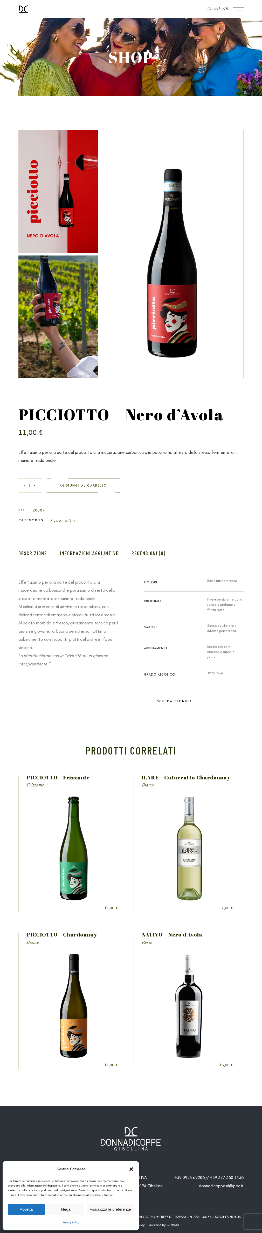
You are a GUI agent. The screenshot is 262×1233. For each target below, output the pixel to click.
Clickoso (173, 1224)
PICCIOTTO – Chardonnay (61, 934)
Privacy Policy (71, 1222)
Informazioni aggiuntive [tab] (89, 553)
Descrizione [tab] (32, 553)
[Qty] (30, 485)
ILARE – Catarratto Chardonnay (186, 777)
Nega (66, 1209)
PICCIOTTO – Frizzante (58, 777)
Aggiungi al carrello (83, 485)
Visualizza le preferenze (110, 1209)
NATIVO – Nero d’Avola (172, 934)
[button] (131, 1169)
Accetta (26, 1209)
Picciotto (58, 520)
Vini (72, 520)
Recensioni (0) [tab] (149, 553)
